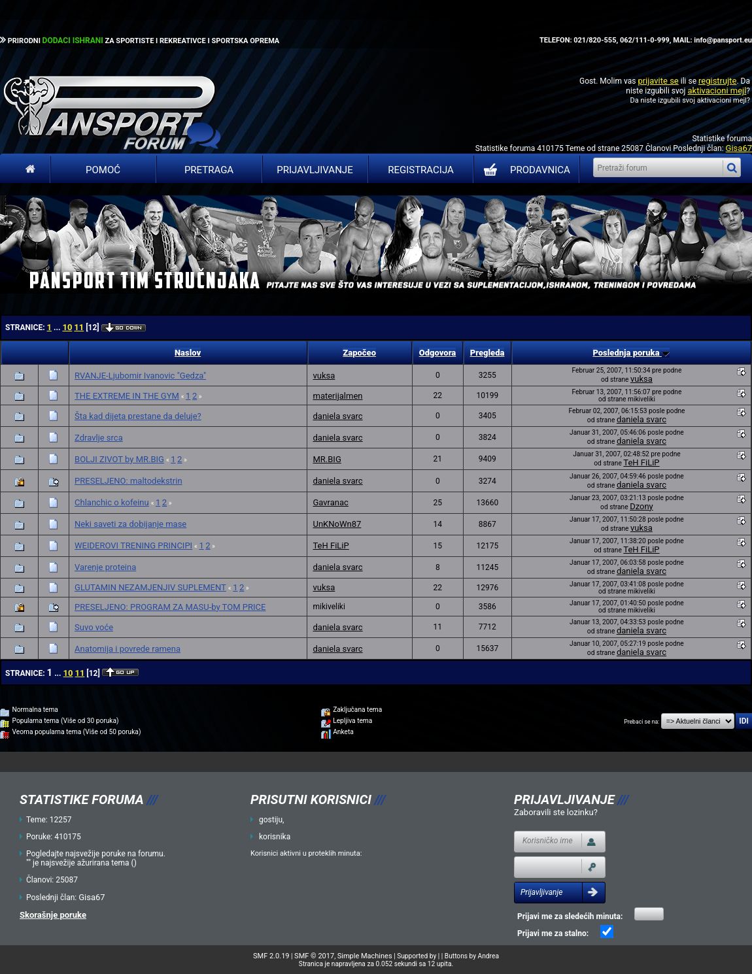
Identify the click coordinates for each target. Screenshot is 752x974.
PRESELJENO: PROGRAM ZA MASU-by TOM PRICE (170, 607)
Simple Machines (364, 956)
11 (79, 327)
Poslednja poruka (630, 353)
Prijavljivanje (314, 170)
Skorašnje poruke (53, 915)
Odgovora (437, 353)
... (58, 327)
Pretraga (208, 170)
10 (67, 327)
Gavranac (330, 502)
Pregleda (487, 353)
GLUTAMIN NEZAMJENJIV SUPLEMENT (150, 587)
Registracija (421, 170)
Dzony (641, 506)
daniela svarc (337, 416)
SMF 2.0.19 (271, 956)
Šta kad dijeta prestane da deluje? (138, 416)
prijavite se (658, 81)
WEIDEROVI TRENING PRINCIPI (133, 545)
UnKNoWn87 (337, 524)
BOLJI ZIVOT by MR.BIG (119, 459)
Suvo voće (94, 627)
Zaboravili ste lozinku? (556, 812)
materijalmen (337, 396)
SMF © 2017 (314, 956)
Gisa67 (739, 148)
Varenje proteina (105, 567)
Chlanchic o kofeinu (112, 502)
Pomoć (103, 170)
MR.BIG (327, 459)
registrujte (717, 81)
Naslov (188, 353)
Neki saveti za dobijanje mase (130, 524)
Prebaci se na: (641, 721)
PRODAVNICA (524, 170)
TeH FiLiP (641, 462)
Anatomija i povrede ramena (127, 649)
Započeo (359, 353)
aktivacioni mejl (716, 90)
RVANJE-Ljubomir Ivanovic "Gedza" (140, 375)
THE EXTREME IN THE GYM (127, 396)
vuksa (324, 375)
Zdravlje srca (99, 438)
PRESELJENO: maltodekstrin (128, 481)
